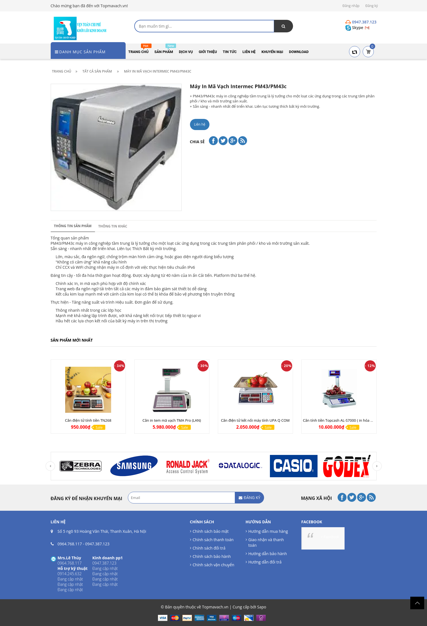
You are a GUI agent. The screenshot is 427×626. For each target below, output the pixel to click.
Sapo (261, 607)
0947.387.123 (97, 543)
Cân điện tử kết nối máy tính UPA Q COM (255, 420)
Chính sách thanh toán (213, 539)
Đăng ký (371, 5)
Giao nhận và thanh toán (266, 542)
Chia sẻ (197, 141)
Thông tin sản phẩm (73, 226)
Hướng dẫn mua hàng (268, 531)
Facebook (331, 537)
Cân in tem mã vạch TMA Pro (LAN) (172, 420)
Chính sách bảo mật (211, 531)
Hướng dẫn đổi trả (265, 562)
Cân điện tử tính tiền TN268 (88, 420)
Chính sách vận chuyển (213, 564)
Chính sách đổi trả (209, 548)
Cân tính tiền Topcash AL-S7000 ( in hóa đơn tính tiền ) (348, 420)
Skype (354, 27)
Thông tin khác (112, 226)
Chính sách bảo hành (212, 556)
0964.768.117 (70, 543)
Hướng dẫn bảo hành (267, 553)
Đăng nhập (351, 5)
